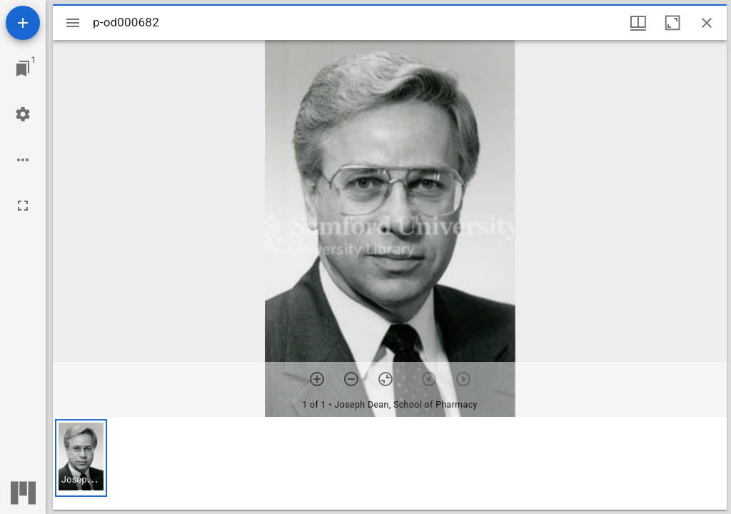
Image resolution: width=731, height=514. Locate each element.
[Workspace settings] (23, 114)
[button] (81, 458)
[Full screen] (23, 205)
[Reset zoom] (385, 379)
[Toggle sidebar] (73, 23)
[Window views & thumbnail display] (638, 23)
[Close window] (707, 23)
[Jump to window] (23, 68)
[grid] (390, 463)
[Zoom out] (351, 379)
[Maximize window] (672, 23)
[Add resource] (23, 23)
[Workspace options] (23, 160)
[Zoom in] (317, 379)
